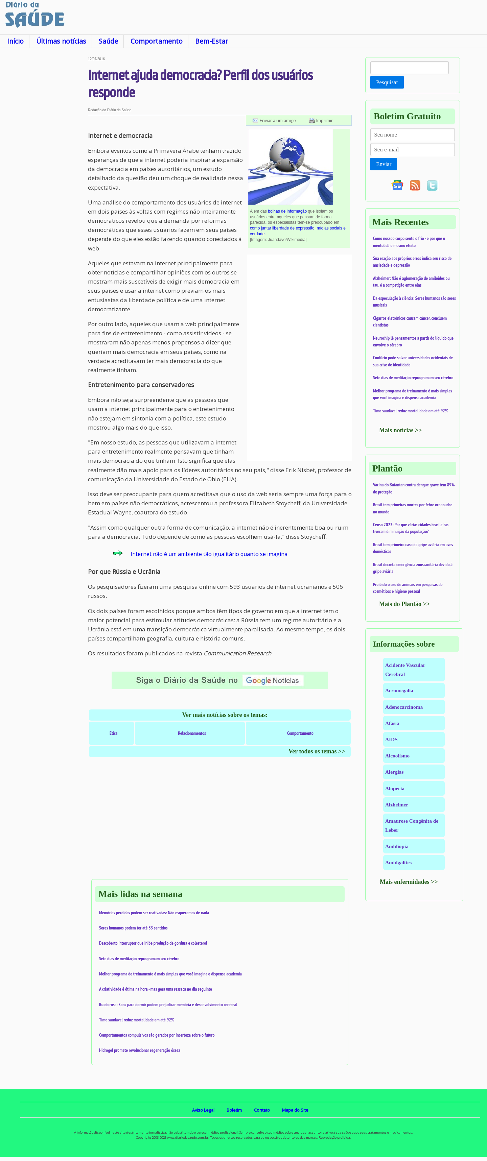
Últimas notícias (61, 41)
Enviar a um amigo (278, 120)
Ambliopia (397, 846)
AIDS (391, 739)
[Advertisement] (44, 158)
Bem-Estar (211, 41)
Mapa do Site (295, 1110)
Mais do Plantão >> (404, 604)
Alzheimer (396, 804)
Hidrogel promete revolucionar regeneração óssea (139, 1050)
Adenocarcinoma (404, 707)
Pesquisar (387, 82)
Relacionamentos (192, 733)
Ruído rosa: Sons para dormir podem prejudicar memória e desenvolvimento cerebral (168, 1004)
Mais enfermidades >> (409, 881)
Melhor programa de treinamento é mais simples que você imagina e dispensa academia (170, 974)
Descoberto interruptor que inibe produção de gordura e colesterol (153, 943)
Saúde (108, 41)
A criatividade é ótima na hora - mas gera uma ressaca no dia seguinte (155, 989)
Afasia (392, 723)
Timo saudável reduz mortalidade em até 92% (136, 1020)
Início (15, 41)
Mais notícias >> (400, 430)
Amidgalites (398, 862)
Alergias (394, 772)
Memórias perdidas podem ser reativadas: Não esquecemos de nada (154, 913)
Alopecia (394, 788)
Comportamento (157, 41)
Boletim (234, 1110)
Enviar (383, 164)
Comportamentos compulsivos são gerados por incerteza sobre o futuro (157, 1035)
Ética (113, 733)
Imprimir (324, 120)
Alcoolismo (397, 755)
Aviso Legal (203, 1110)
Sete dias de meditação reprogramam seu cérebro (139, 959)
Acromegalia (399, 690)
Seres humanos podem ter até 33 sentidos (133, 928)
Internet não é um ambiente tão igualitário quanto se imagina (209, 554)
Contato (262, 1110)
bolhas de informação (287, 211)
